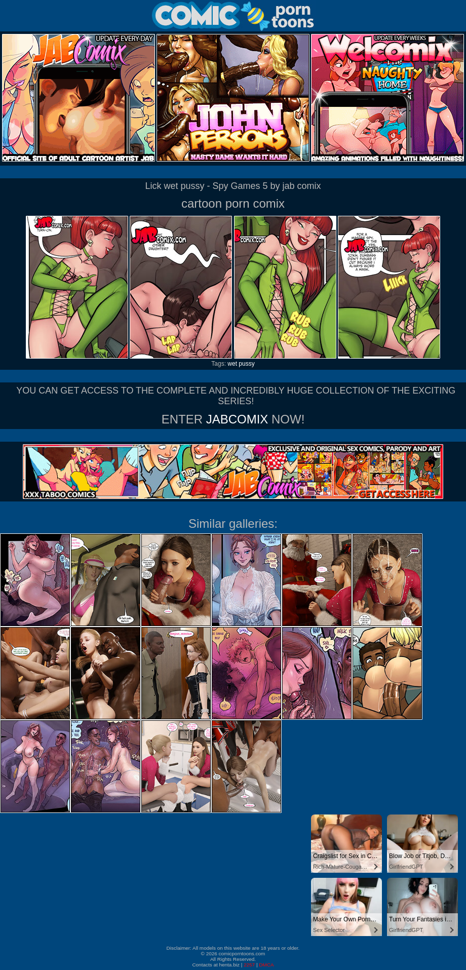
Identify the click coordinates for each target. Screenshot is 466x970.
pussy (246, 363)
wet (232, 363)
